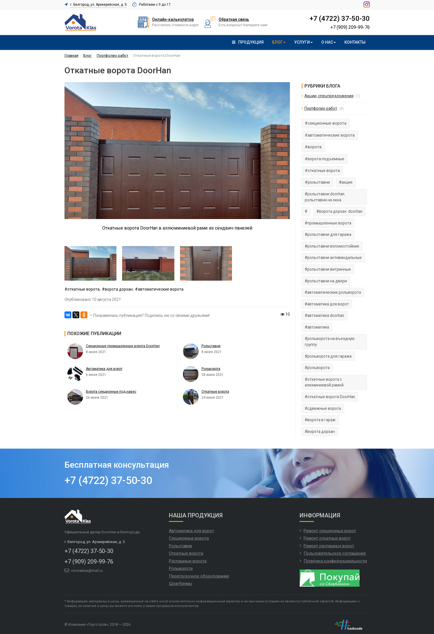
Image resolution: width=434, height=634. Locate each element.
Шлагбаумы (180, 583)
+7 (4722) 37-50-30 (339, 19)
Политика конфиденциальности (335, 561)
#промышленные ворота (328, 223)
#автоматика (317, 327)
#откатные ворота (82, 289)
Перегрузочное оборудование (199, 576)
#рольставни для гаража (328, 234)
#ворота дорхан (117, 289)
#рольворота (317, 367)
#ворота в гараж (320, 420)
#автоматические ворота (159, 289)
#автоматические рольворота (333, 292)
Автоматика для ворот (104, 369)
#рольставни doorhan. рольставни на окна (325, 197)
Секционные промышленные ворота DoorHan (123, 346)
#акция (345, 182)
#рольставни (317, 182)
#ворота (313, 147)
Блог (279, 42)
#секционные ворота (325, 123)
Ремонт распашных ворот (329, 545)
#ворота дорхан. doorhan (339, 211)
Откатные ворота (215, 392)
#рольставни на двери (326, 281)
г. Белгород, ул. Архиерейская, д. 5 (98, 5)
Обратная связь (234, 19)
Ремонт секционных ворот (330, 530)
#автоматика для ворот (327, 304)
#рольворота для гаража (328, 356)
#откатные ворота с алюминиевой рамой (324, 382)
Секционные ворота (189, 538)
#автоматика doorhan (324, 315)
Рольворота (210, 369)
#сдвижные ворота (323, 408)
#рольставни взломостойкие (332, 246)
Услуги (303, 42)
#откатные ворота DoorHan (330, 396)
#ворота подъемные (324, 159)
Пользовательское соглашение (335, 553)
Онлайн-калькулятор (173, 19)
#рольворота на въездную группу (330, 341)
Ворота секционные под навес (111, 392)
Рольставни (211, 346)
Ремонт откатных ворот (327, 538)
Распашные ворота (188, 561)
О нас (328, 42)
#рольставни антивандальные (333, 257)
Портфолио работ (320, 108)
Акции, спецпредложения (329, 96)
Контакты (355, 42)
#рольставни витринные (328, 269)
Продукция (248, 42)
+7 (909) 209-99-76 (350, 27)
